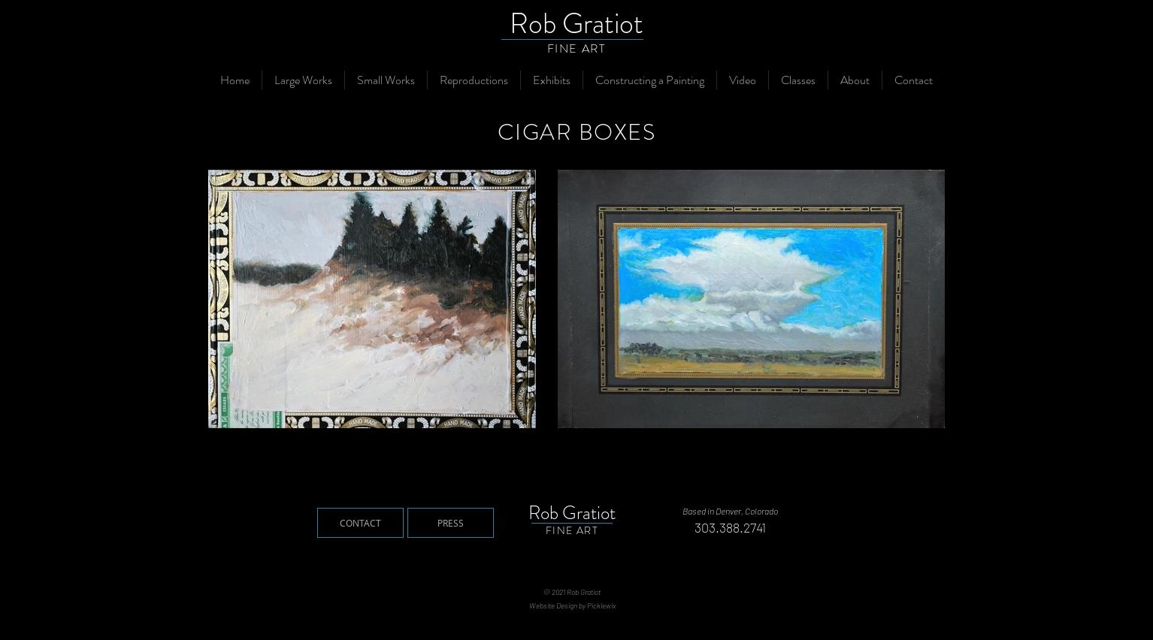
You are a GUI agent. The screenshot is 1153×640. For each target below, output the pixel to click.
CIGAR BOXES (577, 132)
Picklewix (601, 605)
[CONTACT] (360, 523)
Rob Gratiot (576, 23)
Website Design (553, 605)
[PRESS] (450, 523)
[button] (303, 80)
